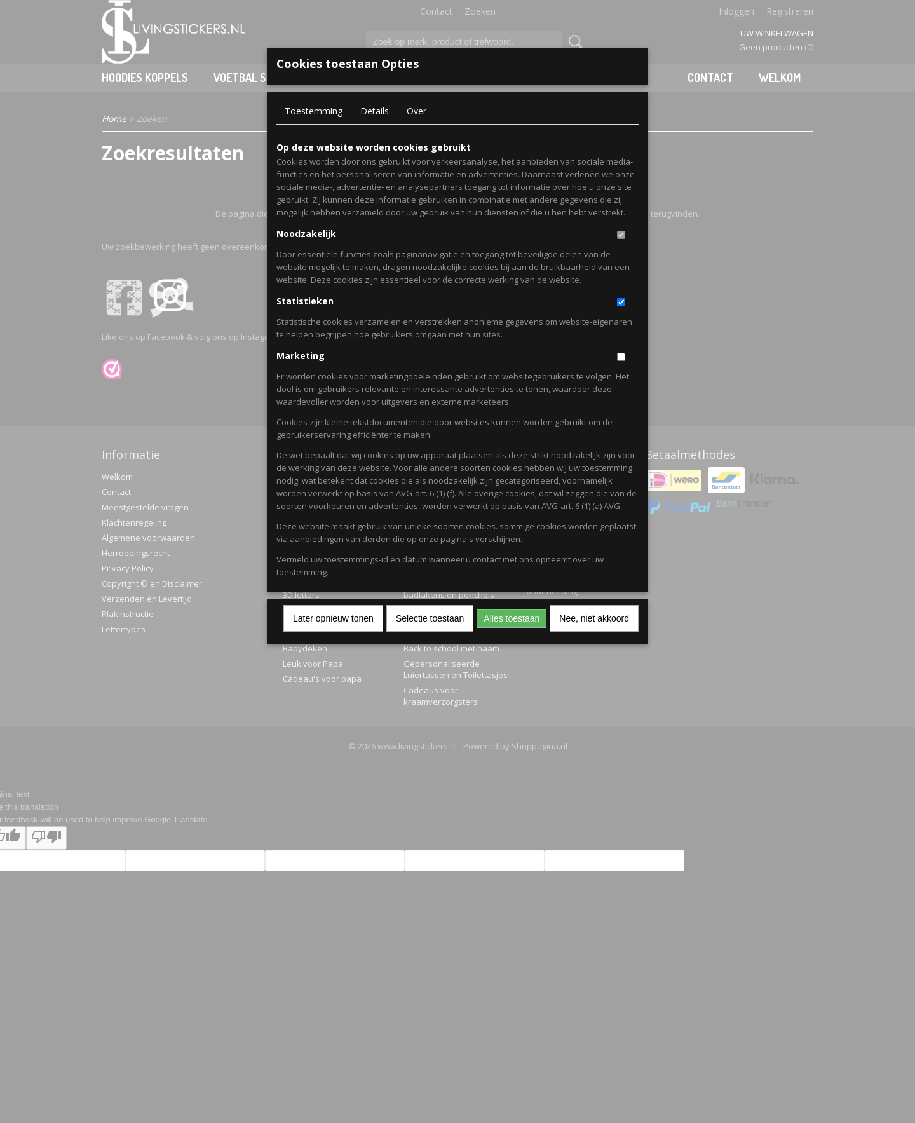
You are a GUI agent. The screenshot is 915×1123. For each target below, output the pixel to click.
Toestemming (313, 111)
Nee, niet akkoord (594, 618)
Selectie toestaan (430, 618)
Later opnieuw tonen (333, 618)
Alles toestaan (511, 618)
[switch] (621, 235)
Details (374, 111)
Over (416, 111)
